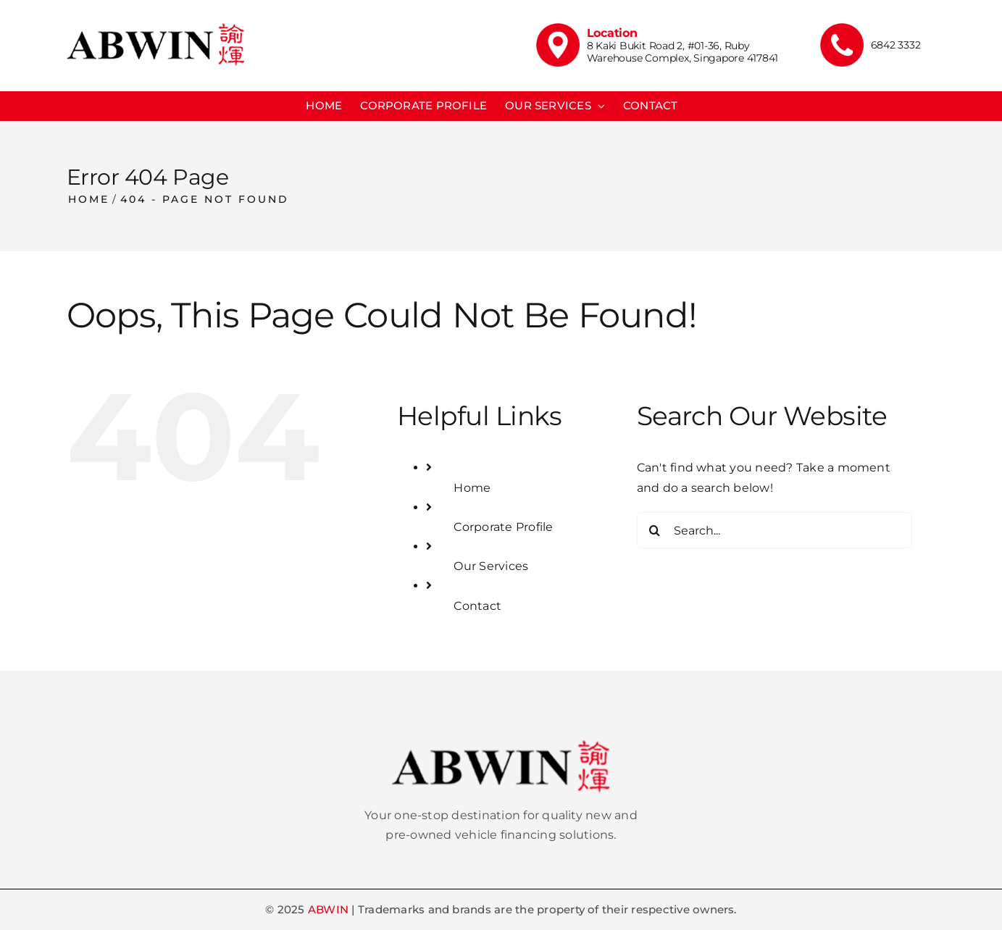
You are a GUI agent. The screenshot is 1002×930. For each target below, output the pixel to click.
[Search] (655, 530)
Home (472, 488)
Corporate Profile (503, 527)
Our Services (491, 566)
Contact (477, 606)
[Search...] (774, 530)
